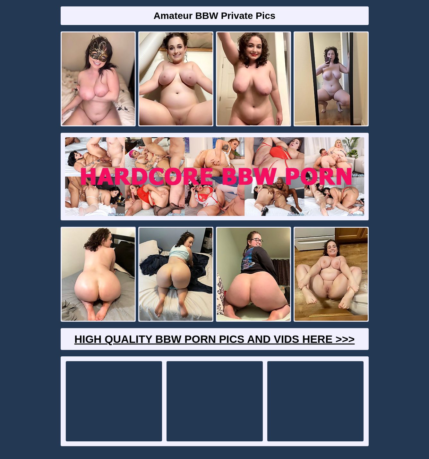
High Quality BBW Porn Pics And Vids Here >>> (214, 339)
